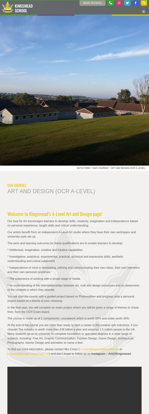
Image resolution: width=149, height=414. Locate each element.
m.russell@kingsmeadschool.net (28, 353)
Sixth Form (83, 168)
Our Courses (100, 168)
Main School (92, 2)
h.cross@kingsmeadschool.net (99, 349)
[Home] (17, 7)
